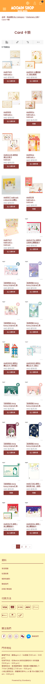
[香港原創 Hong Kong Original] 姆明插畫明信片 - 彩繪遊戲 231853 (10, 324)
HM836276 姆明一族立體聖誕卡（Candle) (11, 525)
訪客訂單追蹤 (7, 589)
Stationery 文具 (32, 17)
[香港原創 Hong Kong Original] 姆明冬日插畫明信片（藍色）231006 (33, 445)
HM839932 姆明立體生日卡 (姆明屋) (11, 364)
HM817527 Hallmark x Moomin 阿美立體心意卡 (11, 241)
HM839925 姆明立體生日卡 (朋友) (33, 364)
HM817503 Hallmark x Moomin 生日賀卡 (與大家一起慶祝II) (11, 73)
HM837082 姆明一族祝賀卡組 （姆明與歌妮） (33, 485)
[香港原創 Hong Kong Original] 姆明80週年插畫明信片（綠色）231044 (11, 485)
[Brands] (17, 42)
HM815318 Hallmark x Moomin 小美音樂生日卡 (33, 198)
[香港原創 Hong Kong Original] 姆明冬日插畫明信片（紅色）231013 (10, 445)
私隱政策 (5, 573)
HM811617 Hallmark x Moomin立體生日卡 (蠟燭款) (11, 198)
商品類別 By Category (15, 17)
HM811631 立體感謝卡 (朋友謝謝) (33, 73)
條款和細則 (6, 579)
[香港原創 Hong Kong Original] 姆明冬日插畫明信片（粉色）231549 (33, 404)
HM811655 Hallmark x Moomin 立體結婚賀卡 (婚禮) (11, 113)
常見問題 (5, 568)
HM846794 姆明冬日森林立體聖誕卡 (33, 241)
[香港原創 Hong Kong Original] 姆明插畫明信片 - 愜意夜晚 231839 (33, 284)
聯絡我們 (5, 584)
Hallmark (29, 117)
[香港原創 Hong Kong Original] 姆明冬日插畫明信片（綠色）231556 (10, 404)
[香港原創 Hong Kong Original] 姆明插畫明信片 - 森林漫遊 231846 (33, 324)
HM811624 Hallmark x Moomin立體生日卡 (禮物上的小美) (33, 156)
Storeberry (26, 680)
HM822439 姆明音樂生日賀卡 (11, 156)
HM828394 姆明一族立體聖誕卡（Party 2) (33, 525)
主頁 (3, 17)
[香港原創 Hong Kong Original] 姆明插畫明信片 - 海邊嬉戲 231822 (10, 284)
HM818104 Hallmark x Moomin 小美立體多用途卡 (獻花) (33, 113)
